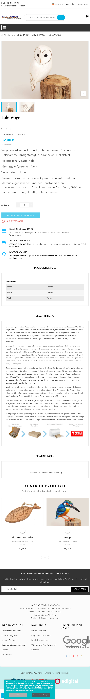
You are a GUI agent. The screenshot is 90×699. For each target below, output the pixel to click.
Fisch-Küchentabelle (22, 537)
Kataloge (35, 649)
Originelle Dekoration (41, 635)
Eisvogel (68, 537)
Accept (18, 695)
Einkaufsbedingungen (11, 630)
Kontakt (4, 649)
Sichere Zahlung (8, 640)
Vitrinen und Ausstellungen (43, 645)
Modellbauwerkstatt (40, 640)
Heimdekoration (38, 630)
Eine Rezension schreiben (13, 134)
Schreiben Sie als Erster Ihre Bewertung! (45, 472)
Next (47, 557)
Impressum (6, 654)
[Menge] (24, 204)
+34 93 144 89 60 (11, 3)
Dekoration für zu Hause (67, 541)
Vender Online (44, 673)
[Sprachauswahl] (57, 4)
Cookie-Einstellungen (41, 695)
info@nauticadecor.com (14, 5)
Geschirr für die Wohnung (22, 541)
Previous (43, 557)
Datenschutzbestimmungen (13, 645)
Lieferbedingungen (10, 635)
